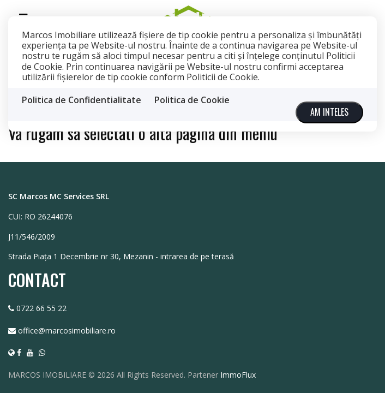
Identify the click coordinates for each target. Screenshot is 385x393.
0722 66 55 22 (41, 307)
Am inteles (329, 111)
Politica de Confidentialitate (81, 100)
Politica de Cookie (192, 100)
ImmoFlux (238, 374)
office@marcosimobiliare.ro (67, 330)
